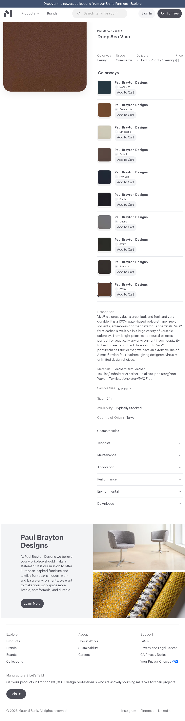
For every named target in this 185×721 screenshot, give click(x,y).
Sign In (147, 13)
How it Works (88, 641)
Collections (14, 661)
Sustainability (88, 648)
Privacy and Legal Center (158, 648)
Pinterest (147, 710)
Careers (84, 654)
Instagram (128, 710)
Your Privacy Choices (159, 661)
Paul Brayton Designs (110, 30)
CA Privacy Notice (153, 654)
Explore (136, 3)
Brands (52, 13)
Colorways (108, 73)
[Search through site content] (102, 13)
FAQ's (144, 641)
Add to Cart (125, 159)
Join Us (16, 694)
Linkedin (164, 710)
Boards (11, 654)
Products (28, 13)
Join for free (170, 13)
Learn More (32, 603)
